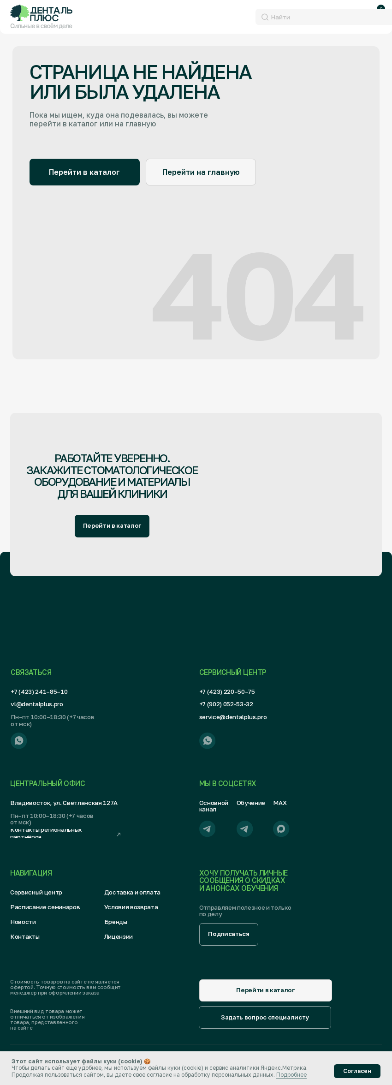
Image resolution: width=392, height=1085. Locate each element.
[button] (228, 934)
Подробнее (291, 1074)
